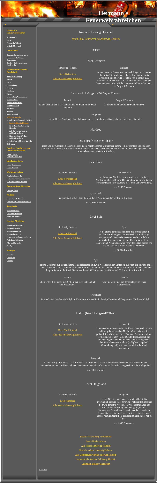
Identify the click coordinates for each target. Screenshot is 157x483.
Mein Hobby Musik (14, 46)
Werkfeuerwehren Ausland (17, 182)
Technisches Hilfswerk (15, 226)
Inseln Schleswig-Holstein (19, 123)
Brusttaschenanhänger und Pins (19, 237)
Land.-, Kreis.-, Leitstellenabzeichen (14, 156)
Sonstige (10, 246)
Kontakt (10, 255)
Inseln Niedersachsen (96, 441)
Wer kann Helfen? (14, 217)
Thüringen (11, 144)
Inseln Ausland (12, 168)
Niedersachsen (12, 100)
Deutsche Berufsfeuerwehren (17, 55)
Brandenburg (12, 85)
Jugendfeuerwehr (13, 228)
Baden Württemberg (14, 77)
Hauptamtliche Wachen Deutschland (15, 59)
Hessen (9, 94)
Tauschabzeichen (13, 211)
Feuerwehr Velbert (14, 43)
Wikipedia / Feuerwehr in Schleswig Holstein (96, 38)
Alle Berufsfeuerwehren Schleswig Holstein (18, 132)
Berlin (9, 82)
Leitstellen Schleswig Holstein (96, 464)
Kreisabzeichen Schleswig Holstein (95, 450)
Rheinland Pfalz (13, 106)
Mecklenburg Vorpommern (17, 97)
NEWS (9, 40)
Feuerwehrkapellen (14, 231)
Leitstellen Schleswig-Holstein (20, 141)
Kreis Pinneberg (67, 401)
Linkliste (10, 261)
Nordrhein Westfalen (14, 103)
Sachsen (10, 111)
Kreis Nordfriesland (67, 179)
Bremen (10, 88)
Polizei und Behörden (15, 240)
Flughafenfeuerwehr (14, 176)
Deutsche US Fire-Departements (19, 202)
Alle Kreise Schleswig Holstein (20, 120)
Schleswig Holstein (14, 117)
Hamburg (10, 91)
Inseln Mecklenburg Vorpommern (96, 436)
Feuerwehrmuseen (14, 234)
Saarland (10, 108)
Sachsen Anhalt (12, 114)
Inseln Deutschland (14, 165)
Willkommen (11, 37)
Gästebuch (11, 258)
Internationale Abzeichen (16, 199)
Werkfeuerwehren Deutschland (18, 179)
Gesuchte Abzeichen (14, 214)
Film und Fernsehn (14, 243)
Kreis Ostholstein (67, 74)
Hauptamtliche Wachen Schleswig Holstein (18, 137)
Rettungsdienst (12, 191)
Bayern (9, 79)
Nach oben (43, 470)
